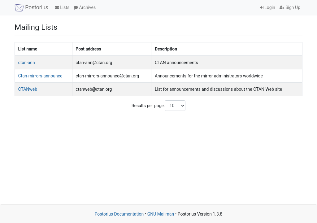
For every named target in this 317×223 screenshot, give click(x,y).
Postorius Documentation (119, 214)
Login (267, 7)
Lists (62, 7)
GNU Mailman (160, 214)
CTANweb (27, 89)
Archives (85, 7)
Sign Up (290, 7)
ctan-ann (26, 62)
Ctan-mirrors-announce (40, 75)
